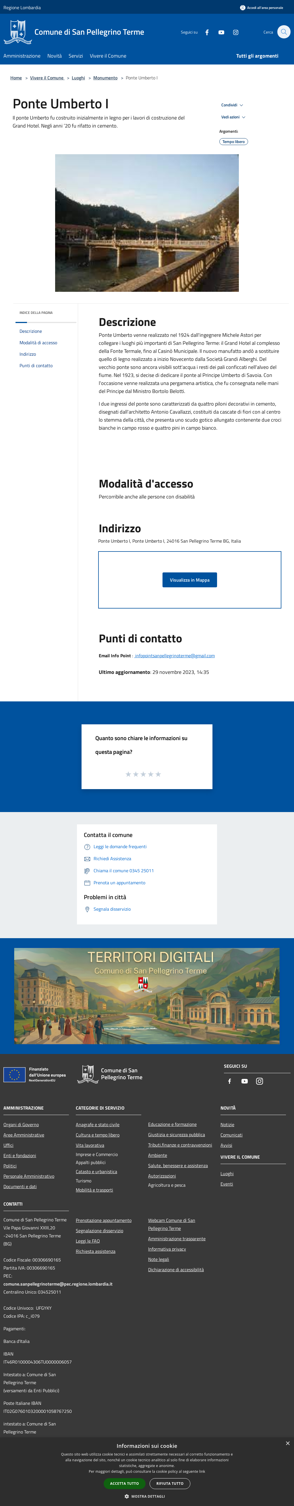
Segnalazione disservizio (99, 1230)
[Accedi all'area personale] (262, 7)
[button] (147, 1496)
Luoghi (78, 77)
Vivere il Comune (47, 77)
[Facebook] (204, 32)
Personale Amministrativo (28, 1176)
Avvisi (226, 1145)
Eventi (226, 1183)
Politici (10, 1165)
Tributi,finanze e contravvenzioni (180, 1144)
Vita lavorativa (90, 1145)
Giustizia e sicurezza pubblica (176, 1134)
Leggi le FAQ (88, 1240)
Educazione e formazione (172, 1124)
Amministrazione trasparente (177, 1238)
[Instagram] (232, 32)
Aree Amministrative (23, 1134)
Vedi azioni (234, 117)
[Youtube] (218, 32)
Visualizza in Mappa (190, 579)
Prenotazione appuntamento (103, 1220)
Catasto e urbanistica (96, 1171)
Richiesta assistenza (95, 1251)
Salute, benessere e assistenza (178, 1165)
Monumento (105, 77)
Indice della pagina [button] (36, 312)
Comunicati (231, 1134)
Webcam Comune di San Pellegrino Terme (171, 1224)
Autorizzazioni (162, 1175)
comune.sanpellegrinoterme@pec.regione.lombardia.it (58, 1283)
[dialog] (147, 1471)
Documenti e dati (20, 1186)
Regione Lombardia (22, 7)
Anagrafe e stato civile (97, 1124)
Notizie (227, 1124)
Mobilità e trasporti (94, 1189)
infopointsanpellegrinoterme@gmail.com (174, 655)
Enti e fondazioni (19, 1155)
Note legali (158, 1259)
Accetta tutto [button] (124, 1483)
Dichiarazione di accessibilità (176, 1269)
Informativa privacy (167, 1248)
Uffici (8, 1145)
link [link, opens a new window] (202, 1471)
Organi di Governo (21, 1124)
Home (16, 77)
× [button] (287, 1444)
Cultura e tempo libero (97, 1134)
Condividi (233, 105)
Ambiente (157, 1155)
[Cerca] (284, 32)
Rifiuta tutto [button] (170, 1483)
